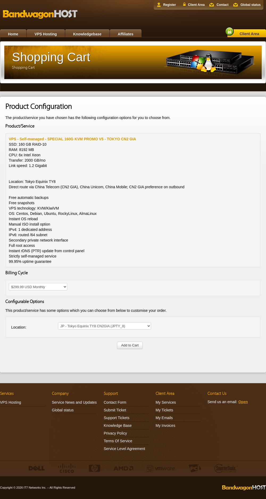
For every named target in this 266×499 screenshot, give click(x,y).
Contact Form (115, 402)
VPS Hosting (46, 34)
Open (243, 402)
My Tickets (164, 410)
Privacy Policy (115, 433)
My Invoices (165, 425)
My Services (166, 402)
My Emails (164, 418)
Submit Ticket (115, 410)
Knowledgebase (87, 34)
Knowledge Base (118, 425)
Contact (222, 5)
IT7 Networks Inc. (35, 487)
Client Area (196, 5)
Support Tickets (117, 418)
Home (13, 34)
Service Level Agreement (124, 449)
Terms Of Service (118, 441)
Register (169, 5)
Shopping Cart (23, 67)
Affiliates (126, 34)
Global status (250, 5)
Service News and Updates (74, 402)
